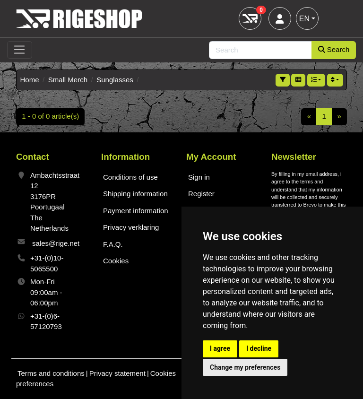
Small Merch (67, 80)
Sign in (199, 177)
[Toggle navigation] (19, 50)
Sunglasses (114, 80)
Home (29, 80)
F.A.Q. (113, 244)
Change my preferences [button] (245, 367)
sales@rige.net (55, 243)
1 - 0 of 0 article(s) (50, 116)
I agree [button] (220, 348)
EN (304, 19)
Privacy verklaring (131, 227)
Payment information (135, 211)
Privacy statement (117, 373)
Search (334, 49)
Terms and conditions (51, 373)
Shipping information (135, 194)
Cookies (116, 261)
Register (201, 194)
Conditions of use (130, 177)
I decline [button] (258, 348)
